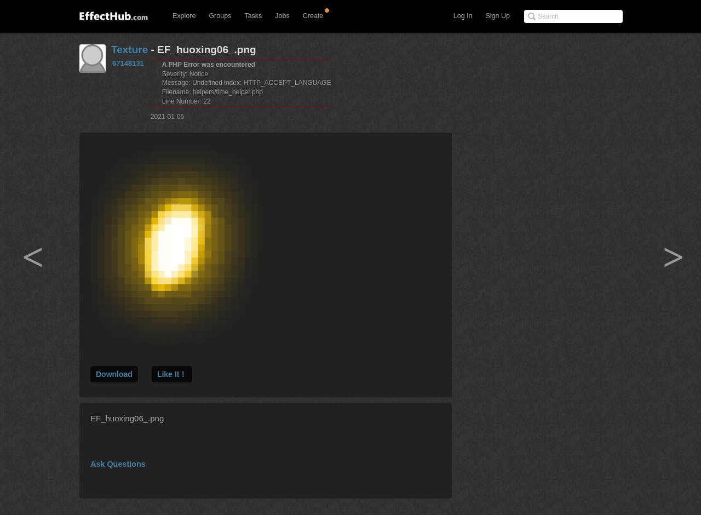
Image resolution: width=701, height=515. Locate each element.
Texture (129, 49)
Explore (184, 16)
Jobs (282, 16)
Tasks (253, 16)
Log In (463, 16)
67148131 (128, 63)
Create (313, 16)
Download (114, 374)
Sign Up (498, 16)
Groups (220, 16)
